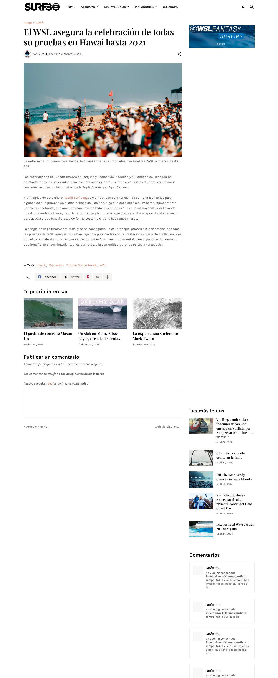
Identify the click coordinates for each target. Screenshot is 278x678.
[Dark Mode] (243, 7)
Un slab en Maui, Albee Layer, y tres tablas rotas (99, 336)
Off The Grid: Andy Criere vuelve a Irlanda (234, 477)
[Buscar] (251, 7)
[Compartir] (179, 54)
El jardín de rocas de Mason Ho (48, 336)
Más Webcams (115, 7)
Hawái (39, 22)
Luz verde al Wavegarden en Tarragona (235, 526)
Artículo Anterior (37, 426)
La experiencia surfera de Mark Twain (155, 336)
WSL (103, 265)
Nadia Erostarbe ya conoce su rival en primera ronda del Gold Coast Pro (234, 501)
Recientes (56, 265)
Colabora (170, 7)
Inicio (28, 22)
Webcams (87, 7)
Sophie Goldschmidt (82, 265)
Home (71, 7)
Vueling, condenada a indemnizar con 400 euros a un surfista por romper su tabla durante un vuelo (234, 428)
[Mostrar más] (107, 277)
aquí (50, 383)
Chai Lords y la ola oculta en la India (230, 455)
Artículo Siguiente (167, 426)
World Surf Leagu (77, 198)
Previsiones (144, 7)
